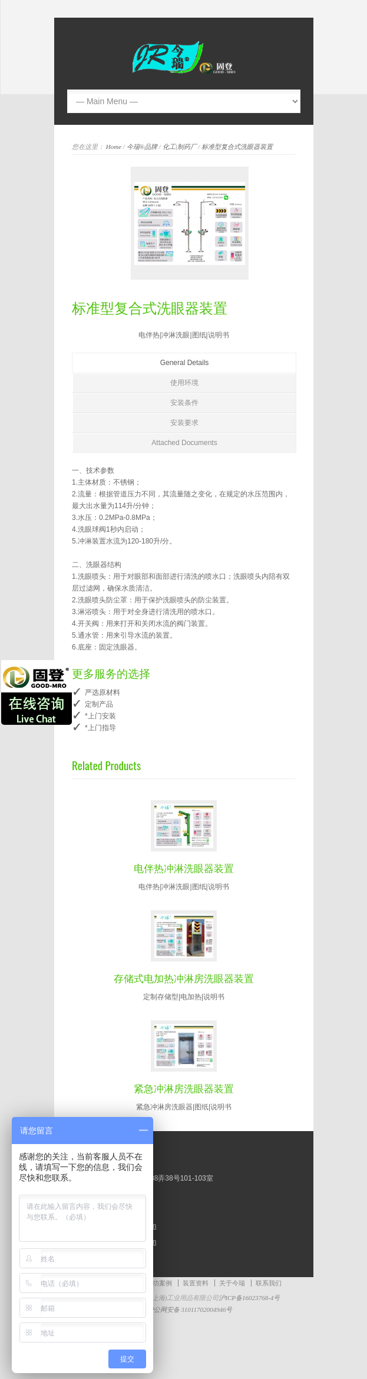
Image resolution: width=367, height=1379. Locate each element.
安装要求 (184, 423)
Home (113, 146)
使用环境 (184, 383)
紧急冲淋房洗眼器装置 (184, 1087)
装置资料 (196, 1283)
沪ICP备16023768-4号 (249, 1297)
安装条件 (184, 403)
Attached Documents (184, 443)
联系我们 (269, 1283)
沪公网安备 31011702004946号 (184, 1309)
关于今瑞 (232, 1283)
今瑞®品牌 (142, 146)
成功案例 (159, 1283)
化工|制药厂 (180, 146)
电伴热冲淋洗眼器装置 (184, 867)
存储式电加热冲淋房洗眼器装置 (184, 977)
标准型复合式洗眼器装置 (237, 146)
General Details (184, 363)
